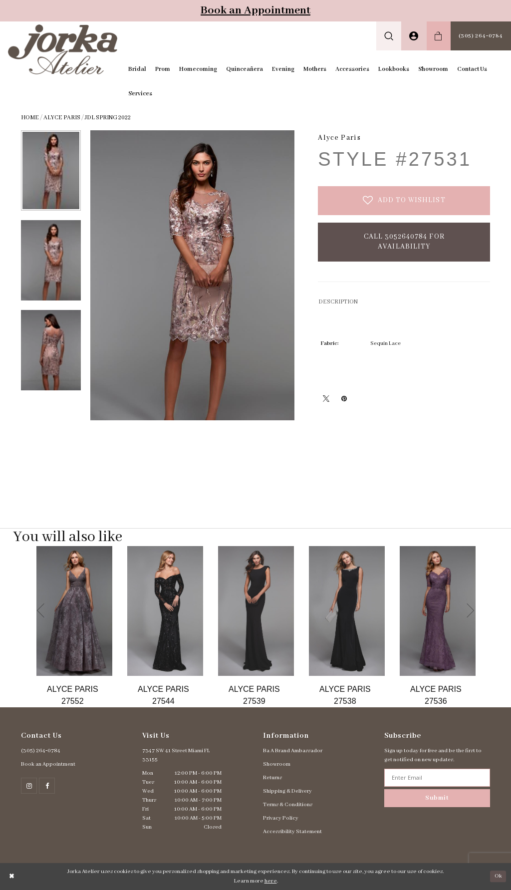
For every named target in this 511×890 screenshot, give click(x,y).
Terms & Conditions (287, 804)
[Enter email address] (437, 778)
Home (30, 117)
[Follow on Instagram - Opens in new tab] (29, 786)
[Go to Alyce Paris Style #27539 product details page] (256, 611)
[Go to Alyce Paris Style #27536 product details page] (438, 611)
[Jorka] (62, 49)
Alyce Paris (61, 117)
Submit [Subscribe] (437, 798)
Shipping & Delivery (287, 791)
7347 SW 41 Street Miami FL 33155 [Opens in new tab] (176, 755)
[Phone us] (481, 35)
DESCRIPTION (338, 301)
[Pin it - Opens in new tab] (344, 398)
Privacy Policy (280, 818)
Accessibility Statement (292, 831)
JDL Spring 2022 (108, 117)
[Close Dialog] (12, 876)
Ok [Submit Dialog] (498, 876)
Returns (272, 777)
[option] (74, 626)
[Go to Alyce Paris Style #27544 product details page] (165, 611)
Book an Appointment (255, 10)
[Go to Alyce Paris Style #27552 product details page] (74, 611)
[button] (389, 35)
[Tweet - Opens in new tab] (326, 398)
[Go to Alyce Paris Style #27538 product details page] (347, 611)
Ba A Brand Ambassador (292, 750)
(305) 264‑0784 (40, 750)
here (270, 881)
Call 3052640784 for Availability (404, 241)
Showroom (276, 764)
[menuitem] (389, 35)
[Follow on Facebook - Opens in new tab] (47, 786)
